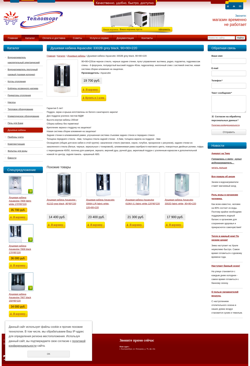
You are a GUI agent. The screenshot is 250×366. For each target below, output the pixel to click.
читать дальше (219, 167)
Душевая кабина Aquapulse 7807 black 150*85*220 (20, 297)
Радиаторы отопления (19, 95)
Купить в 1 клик (94, 97)
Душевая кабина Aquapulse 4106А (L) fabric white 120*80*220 (142, 201)
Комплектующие (16, 144)
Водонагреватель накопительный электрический (24, 60)
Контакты (147, 37)
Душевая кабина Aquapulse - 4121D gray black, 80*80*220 (62, 201)
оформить (164, 29)
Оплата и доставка (54, 37)
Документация (125, 37)
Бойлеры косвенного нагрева (23, 88)
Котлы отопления (17, 81)
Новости (217, 145)
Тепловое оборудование (20, 109)
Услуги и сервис (99, 37)
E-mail (214, 68)
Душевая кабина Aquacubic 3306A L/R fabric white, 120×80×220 (100, 203)
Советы (77, 37)
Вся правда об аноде (223, 176)
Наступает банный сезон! (225, 266)
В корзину (19, 217)
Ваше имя (217, 56)
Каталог (30, 37)
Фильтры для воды (17, 151)
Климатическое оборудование (23, 116)
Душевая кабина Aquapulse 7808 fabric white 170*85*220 (20, 200)
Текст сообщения (221, 93)
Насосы (12, 102)
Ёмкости (12, 158)
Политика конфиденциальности (225, 125)
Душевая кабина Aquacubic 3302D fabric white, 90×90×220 (180, 201)
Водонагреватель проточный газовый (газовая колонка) (23, 72)
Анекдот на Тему (220, 153)
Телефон (217, 80)
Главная (13, 37)
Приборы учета (16, 137)
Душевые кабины (17, 130)
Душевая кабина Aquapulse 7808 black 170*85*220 (20, 249)
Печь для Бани (15, 123)
